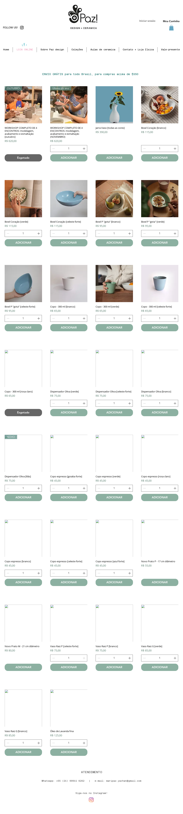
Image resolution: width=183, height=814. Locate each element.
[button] (103, 49)
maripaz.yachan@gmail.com (123, 781)
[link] (171, 27)
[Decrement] (53, 148)
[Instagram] (91, 799)
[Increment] (84, 148)
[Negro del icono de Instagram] (22, 27)
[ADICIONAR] (69, 157)
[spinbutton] (68, 148)
